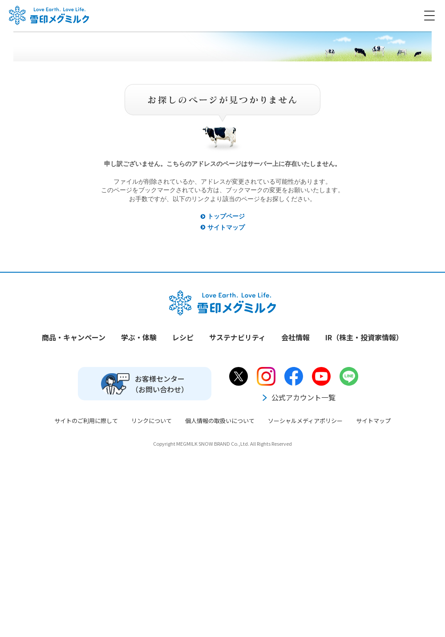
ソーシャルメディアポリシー (305, 420)
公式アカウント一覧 (298, 397)
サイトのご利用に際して (86, 420)
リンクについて (151, 420)
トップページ (226, 216)
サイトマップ (226, 227)
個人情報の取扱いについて (220, 420)
